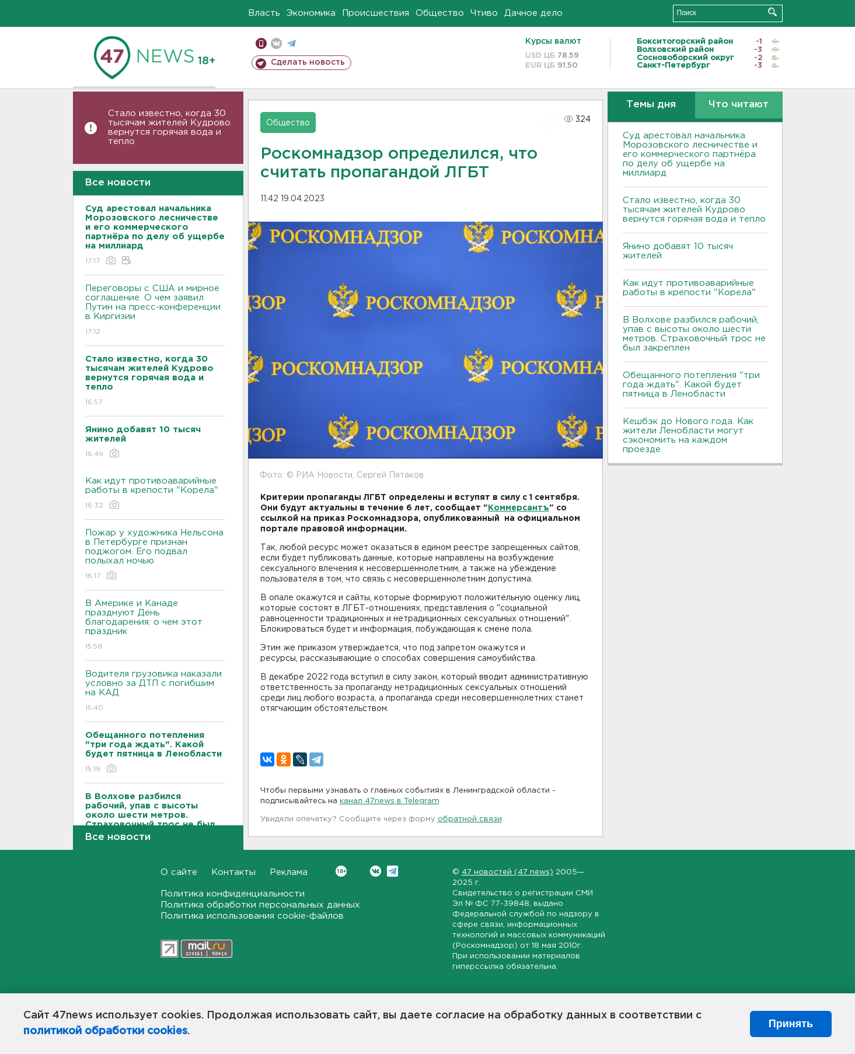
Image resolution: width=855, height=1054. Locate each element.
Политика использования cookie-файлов (252, 916)
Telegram (392, 871)
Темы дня (651, 104)
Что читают (739, 104)
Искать (772, 12)
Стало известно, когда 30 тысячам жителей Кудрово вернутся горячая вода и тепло (169, 127)
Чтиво (484, 13)
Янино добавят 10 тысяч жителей (678, 251)
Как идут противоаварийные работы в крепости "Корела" (155, 493)
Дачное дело (533, 13)
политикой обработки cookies (105, 1031)
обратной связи (470, 819)
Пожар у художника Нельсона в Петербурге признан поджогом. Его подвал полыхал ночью (155, 555)
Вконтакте (341, 871)
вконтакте (276, 43)
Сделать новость (308, 62)
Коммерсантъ (518, 508)
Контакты (233, 872)
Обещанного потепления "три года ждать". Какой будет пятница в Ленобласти (691, 385)
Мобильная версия (261, 43)
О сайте (178, 872)
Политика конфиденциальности (232, 894)
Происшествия (375, 13)
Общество (440, 13)
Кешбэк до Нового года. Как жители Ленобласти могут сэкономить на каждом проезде (688, 435)
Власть (264, 13)
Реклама (289, 872)
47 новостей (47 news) (507, 872)
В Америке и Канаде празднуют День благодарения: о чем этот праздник (155, 626)
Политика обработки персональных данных (260, 905)
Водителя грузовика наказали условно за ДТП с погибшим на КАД (155, 691)
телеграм (291, 43)
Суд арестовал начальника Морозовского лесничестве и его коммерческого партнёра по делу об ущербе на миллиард (690, 154)
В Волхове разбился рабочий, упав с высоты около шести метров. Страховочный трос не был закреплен (694, 334)
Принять (791, 1024)
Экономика (311, 13)
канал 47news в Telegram (389, 801)
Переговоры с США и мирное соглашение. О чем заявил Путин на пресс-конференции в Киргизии (155, 311)
